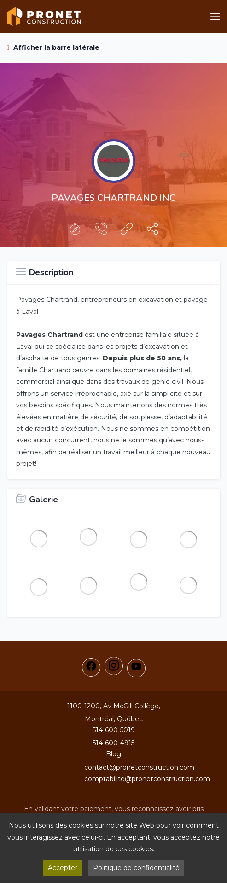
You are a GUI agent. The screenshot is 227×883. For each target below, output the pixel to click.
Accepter (62, 868)
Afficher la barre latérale (53, 47)
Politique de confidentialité (136, 868)
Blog (113, 754)
